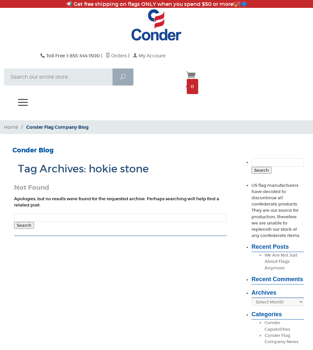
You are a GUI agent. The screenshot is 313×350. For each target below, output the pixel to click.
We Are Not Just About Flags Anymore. (281, 261)
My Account (149, 56)
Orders (116, 56)
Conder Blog (33, 150)
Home (11, 127)
